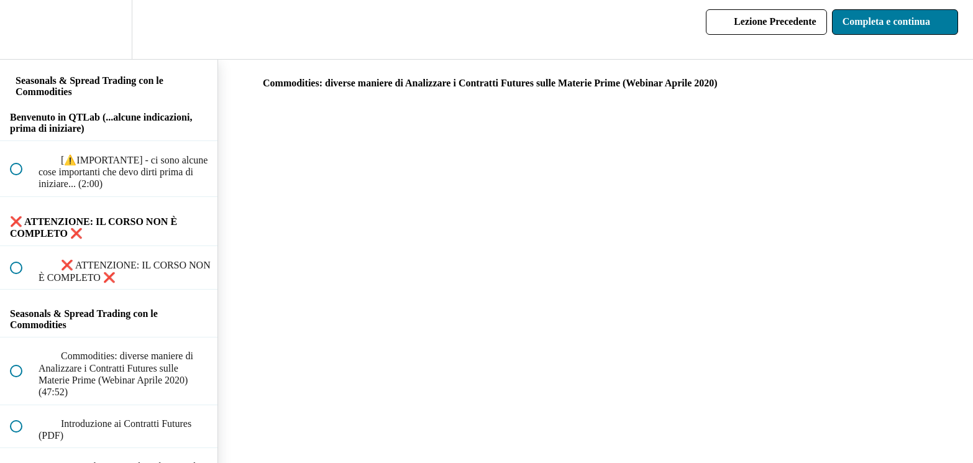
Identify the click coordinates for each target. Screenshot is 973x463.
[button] (23, 29)
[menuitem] (109, 29)
